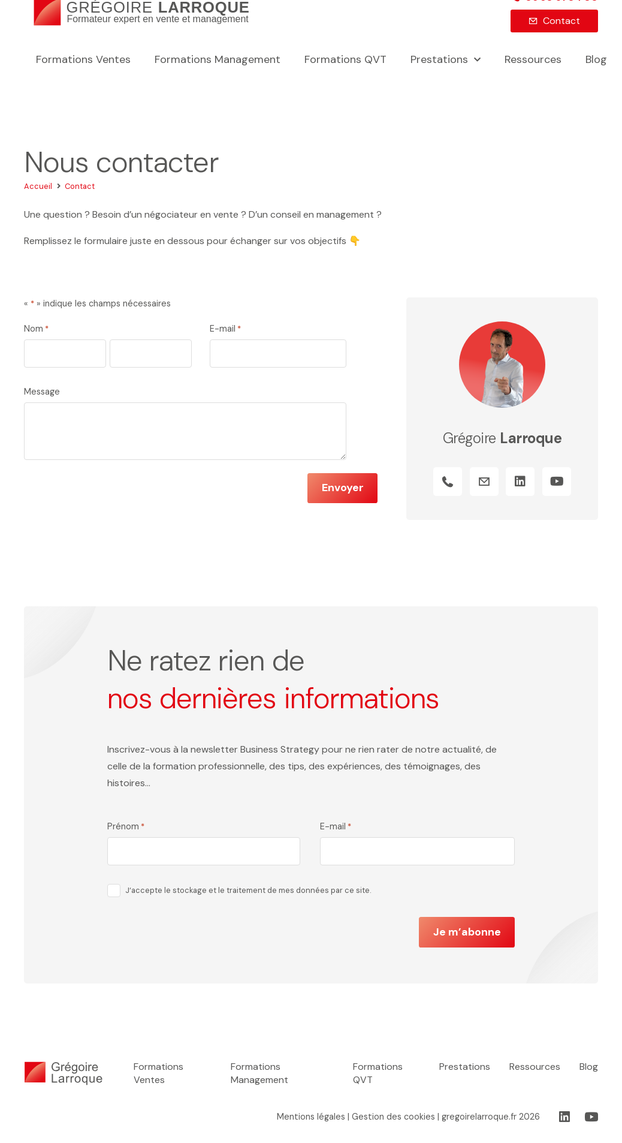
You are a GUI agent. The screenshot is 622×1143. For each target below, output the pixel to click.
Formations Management (259, 1073)
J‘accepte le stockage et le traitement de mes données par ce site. (248, 890)
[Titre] (447, 482)
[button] (474, 60)
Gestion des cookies (393, 1116)
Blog (588, 1066)
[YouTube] (556, 482)
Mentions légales (311, 1116)
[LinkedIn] (521, 482)
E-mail (225, 329)
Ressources (534, 1066)
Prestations (464, 1066)
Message (42, 391)
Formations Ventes (158, 1073)
